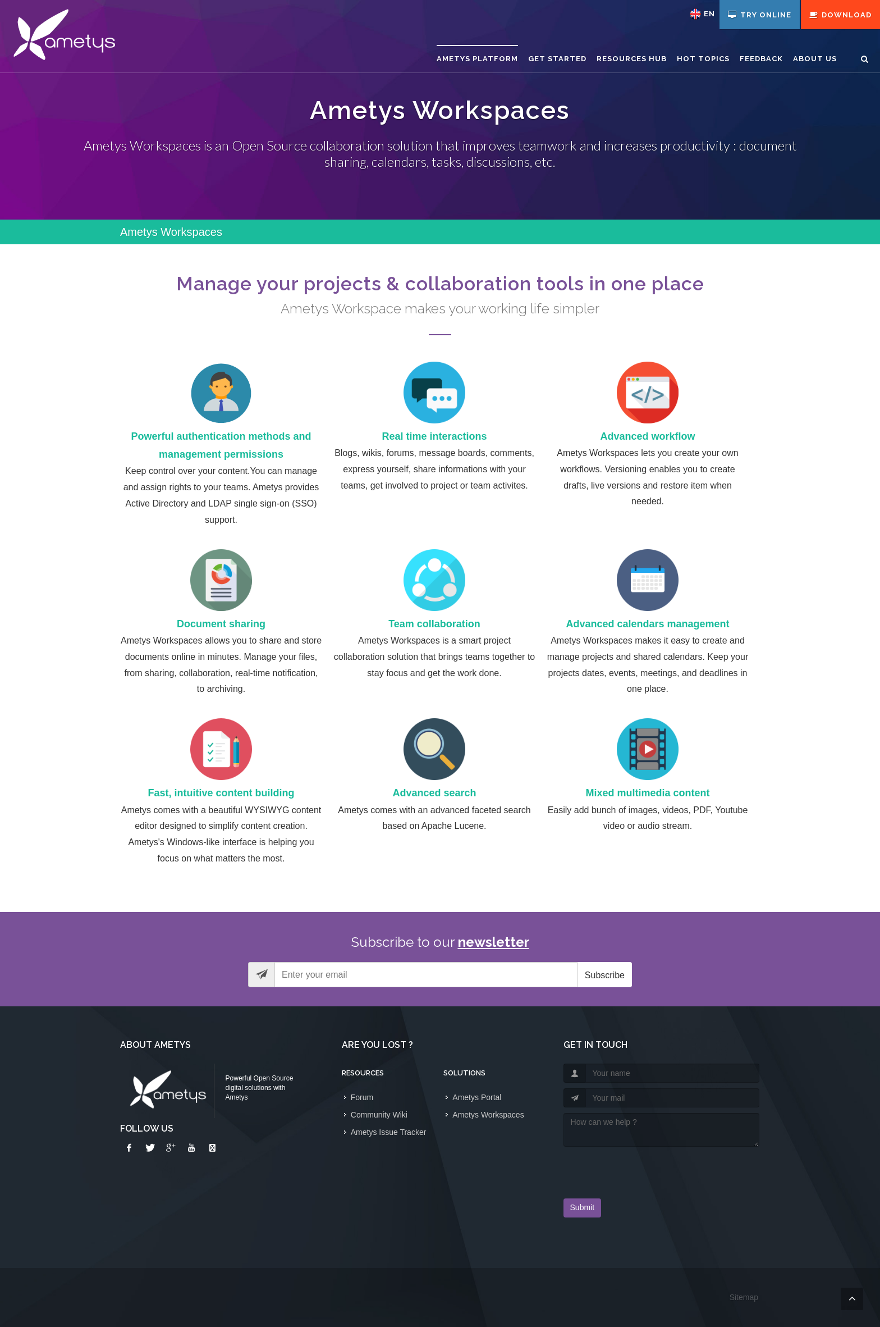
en (709, 14)
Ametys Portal (476, 1097)
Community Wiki (379, 1114)
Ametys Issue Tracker (389, 1132)
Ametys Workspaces (488, 1114)
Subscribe (605, 975)
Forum (362, 1097)
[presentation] (629, 1169)
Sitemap (744, 1297)
